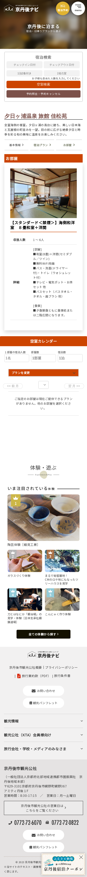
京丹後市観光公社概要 (25, 667)
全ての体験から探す (42, 634)
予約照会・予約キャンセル (43, 94)
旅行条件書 (62, 675)
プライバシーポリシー (61, 667)
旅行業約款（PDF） (36, 675)
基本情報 (15, 145)
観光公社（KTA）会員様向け (27, 734)
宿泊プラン (41, 145)
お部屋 (67, 145)
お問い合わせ (43, 691)
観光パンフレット (44, 703)
